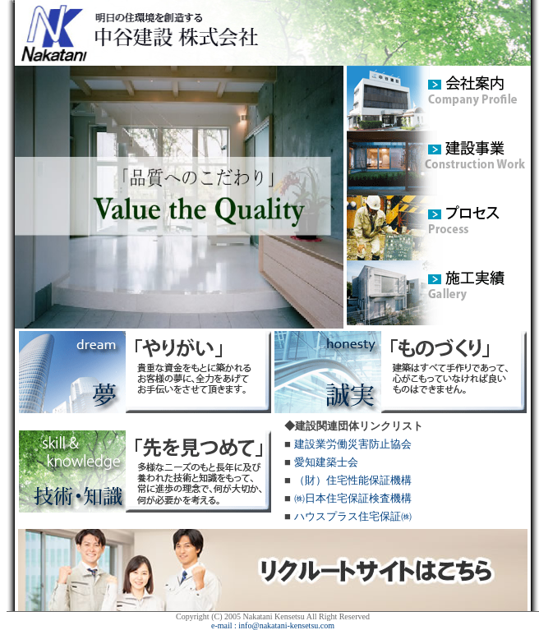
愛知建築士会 (326, 462)
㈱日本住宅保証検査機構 (353, 498)
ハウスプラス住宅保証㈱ (353, 516)
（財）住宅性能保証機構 (353, 480)
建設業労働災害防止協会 (353, 444)
